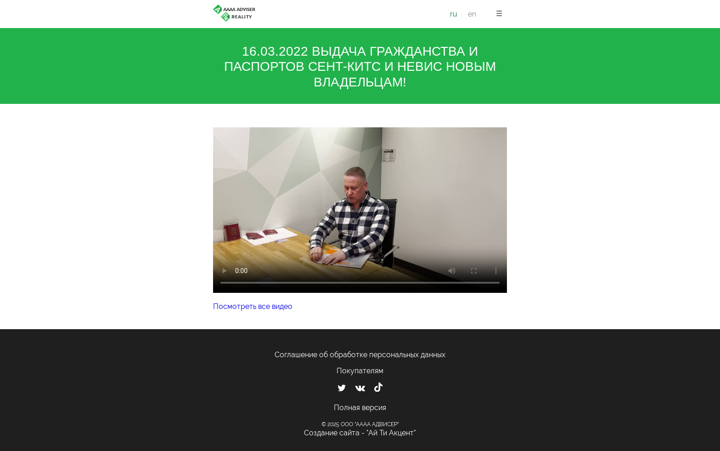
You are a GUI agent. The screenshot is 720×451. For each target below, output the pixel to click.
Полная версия (360, 407)
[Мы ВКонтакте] (360, 388)
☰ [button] (499, 13)
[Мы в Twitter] (342, 388)
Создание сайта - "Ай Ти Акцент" (360, 432)
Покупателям (360, 370)
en (472, 14)
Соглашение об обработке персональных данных (360, 354)
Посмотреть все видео (252, 306)
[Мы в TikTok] (378, 388)
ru (453, 14)
